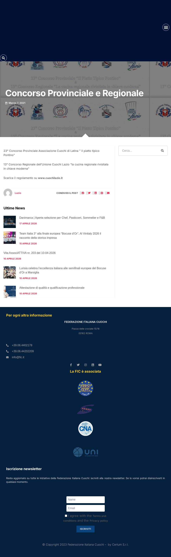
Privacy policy (99, 520)
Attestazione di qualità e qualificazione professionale (52, 287)
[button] (165, 27)
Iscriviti (85, 528)
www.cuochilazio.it (50, 178)
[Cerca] (162, 151)
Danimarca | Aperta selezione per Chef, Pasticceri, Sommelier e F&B (62, 217)
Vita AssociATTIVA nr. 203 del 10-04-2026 (30, 252)
